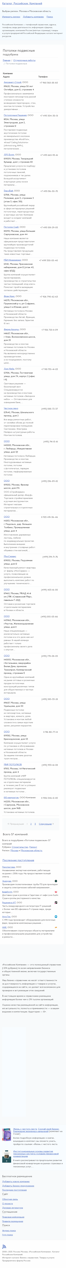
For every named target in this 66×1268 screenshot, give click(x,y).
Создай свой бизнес (48, 1129)
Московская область (31, 851)
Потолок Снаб (11, 227)
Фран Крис (9, 296)
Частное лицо (11, 408)
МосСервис (10, 556)
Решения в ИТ (9, 903)
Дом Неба (9, 369)
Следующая (45, 824)
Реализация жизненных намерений (31, 1131)
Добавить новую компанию (16, 1182)
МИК (4, 927)
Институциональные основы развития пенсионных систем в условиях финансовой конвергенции (36, 1154)
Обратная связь (10, 1199)
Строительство (20, 847)
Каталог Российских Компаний (22, 3)
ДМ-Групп (9, 155)
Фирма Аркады (11, 329)
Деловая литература (12, 1208)
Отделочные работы (24, 60)
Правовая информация (13, 1217)
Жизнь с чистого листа (25, 1129)
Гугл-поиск (7, 1235)
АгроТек (6, 917)
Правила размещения (12, 1221)
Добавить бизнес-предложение (18, 1186)
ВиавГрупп (7, 892)
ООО (7, 441)
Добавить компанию (33, 17)
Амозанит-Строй (12, 82)
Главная (6, 60)
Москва (14, 851)
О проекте (7, 1204)
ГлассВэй (8, 191)
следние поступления (18, 860)
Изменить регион (11, 17)
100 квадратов (11, 798)
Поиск (50, 17)
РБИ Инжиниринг (12, 260)
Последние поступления (14, 1190)
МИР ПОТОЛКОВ (13, 765)
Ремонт (33, 847)
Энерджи (6, 881)
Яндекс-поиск (9, 1231)
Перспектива (8, 867)
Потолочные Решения (15, 115)
